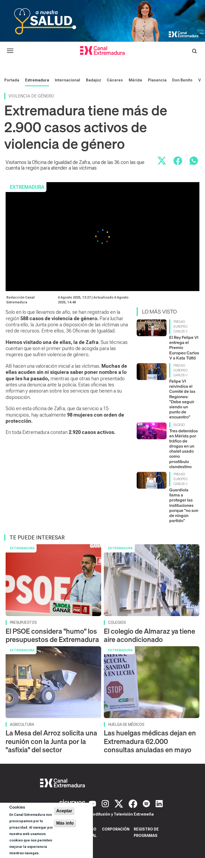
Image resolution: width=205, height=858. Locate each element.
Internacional (67, 80)
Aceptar (64, 811)
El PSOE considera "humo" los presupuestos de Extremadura (52, 635)
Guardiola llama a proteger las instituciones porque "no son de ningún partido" (183, 505)
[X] (119, 803)
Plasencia (157, 80)
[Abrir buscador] (194, 50)
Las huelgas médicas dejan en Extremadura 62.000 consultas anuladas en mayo (150, 741)
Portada (11, 80)
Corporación (115, 829)
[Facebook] (134, 803)
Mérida (135, 80)
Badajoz (93, 80)
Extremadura (37, 80)
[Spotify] (147, 803)
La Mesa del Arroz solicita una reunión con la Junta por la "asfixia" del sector (51, 741)
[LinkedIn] (159, 803)
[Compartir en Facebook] (177, 160)
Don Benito (182, 80)
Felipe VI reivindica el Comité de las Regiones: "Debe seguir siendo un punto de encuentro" (182, 399)
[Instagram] (106, 803)
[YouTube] (93, 803)
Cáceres (115, 80)
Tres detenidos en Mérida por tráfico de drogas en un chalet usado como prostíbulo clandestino (183, 448)
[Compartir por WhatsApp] (193, 160)
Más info (65, 823)
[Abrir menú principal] (10, 51)
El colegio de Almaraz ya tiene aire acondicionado (149, 635)
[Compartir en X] (161, 160)
